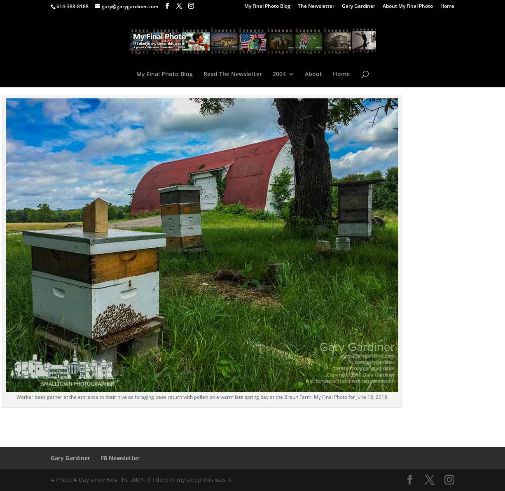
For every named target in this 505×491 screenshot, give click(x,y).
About (313, 74)
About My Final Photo (408, 6)
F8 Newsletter (120, 458)
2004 (279, 74)
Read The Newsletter (232, 74)
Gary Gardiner (358, 6)
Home (447, 6)
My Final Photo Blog (267, 6)
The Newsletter (316, 6)
